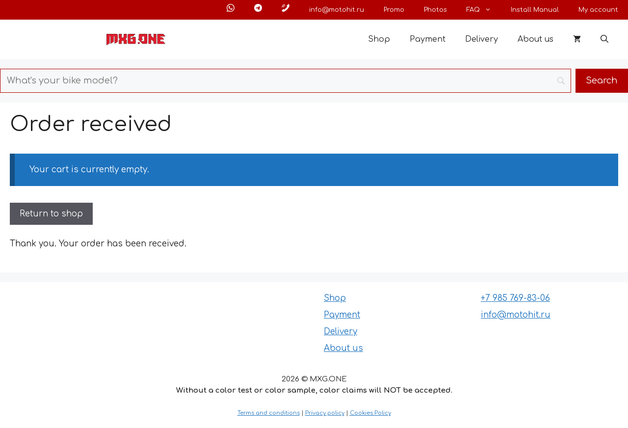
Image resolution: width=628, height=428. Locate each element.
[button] (604, 39)
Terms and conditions (268, 413)
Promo (394, 9)
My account (598, 9)
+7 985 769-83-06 (515, 298)
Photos (435, 9)
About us (535, 39)
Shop (379, 39)
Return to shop (51, 213)
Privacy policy (324, 413)
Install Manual (535, 9)
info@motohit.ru (336, 9)
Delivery (481, 39)
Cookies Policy (370, 413)
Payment (427, 39)
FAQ (484, 10)
